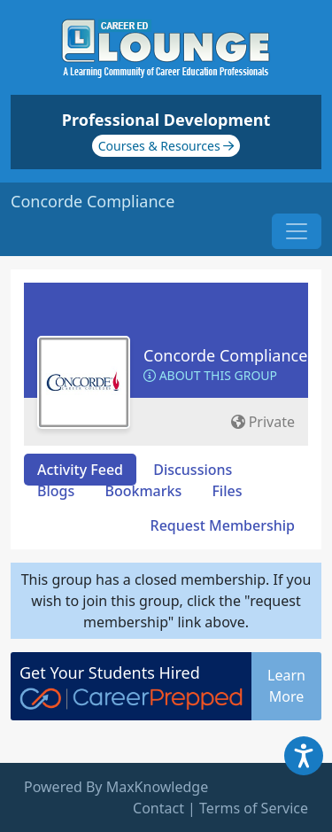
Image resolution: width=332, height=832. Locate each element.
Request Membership (223, 525)
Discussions (192, 469)
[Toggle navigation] (296, 231)
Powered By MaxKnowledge (116, 787)
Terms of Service (253, 808)
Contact (158, 808)
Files (227, 491)
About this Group (210, 375)
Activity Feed (80, 469)
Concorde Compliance (225, 355)
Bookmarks (142, 491)
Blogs (55, 491)
